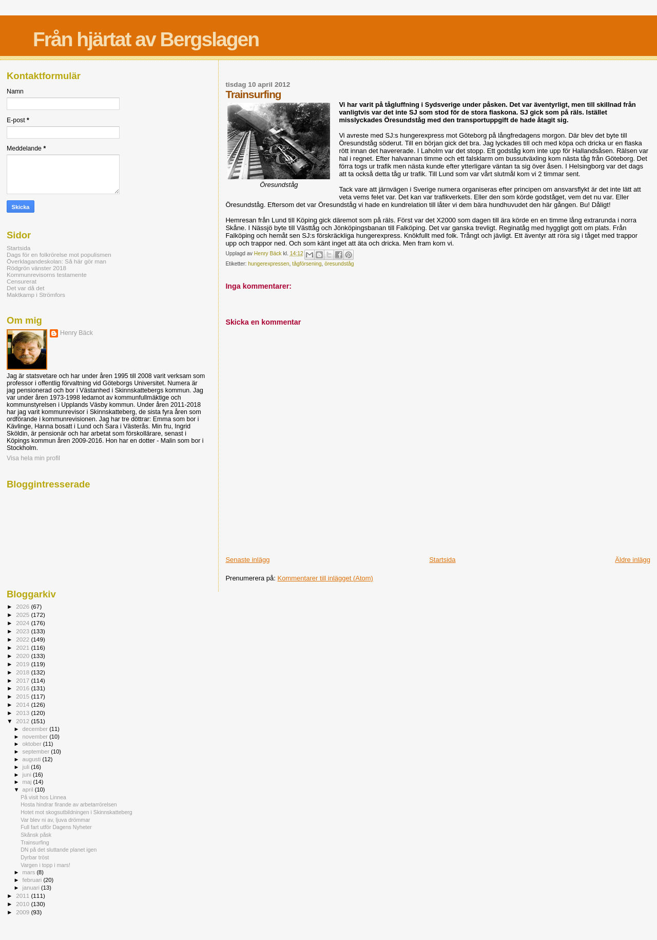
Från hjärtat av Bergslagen (146, 39)
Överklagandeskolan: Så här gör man (56, 261)
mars (30, 872)
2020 (23, 655)
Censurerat (21, 281)
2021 (23, 647)
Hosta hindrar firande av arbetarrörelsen (69, 804)
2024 (23, 622)
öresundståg (339, 264)
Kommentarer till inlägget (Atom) (325, 578)
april (29, 789)
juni (28, 775)
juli (27, 767)
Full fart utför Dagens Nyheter (56, 827)
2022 (23, 639)
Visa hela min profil (33, 458)
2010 (23, 903)
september (37, 751)
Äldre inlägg (632, 559)
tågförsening (306, 264)
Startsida (442, 559)
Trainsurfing (35, 842)
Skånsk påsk (36, 835)
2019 (23, 664)
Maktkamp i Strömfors (36, 294)
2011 (23, 895)
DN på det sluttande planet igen (58, 850)
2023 (23, 631)
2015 (23, 696)
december (36, 729)
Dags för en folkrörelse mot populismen (59, 254)
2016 (23, 688)
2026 (23, 606)
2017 (23, 680)
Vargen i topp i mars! (45, 865)
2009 (23, 912)
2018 (23, 672)
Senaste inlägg (247, 559)
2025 (23, 614)
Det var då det (26, 288)
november (36, 737)
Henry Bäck (76, 332)
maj (28, 782)
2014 (23, 704)
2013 (23, 712)
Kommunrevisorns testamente (47, 274)
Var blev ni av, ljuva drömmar (55, 820)
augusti (33, 759)
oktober (33, 744)
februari (33, 880)
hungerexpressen (268, 264)
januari (32, 888)
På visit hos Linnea (43, 797)
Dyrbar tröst (35, 857)
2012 (23, 721)
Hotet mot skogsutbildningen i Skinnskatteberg (76, 812)
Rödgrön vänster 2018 (36, 268)
